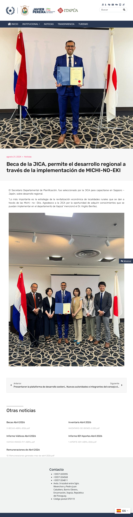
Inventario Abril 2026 (79, 422)
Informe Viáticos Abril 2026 (21, 436)
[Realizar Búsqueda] (124, 9)
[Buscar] (110, 9)
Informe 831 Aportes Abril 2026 (85, 436)
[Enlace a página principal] (42, 10)
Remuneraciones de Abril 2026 (23, 449)
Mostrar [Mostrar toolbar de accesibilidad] (126, 261)
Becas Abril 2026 (15, 422)
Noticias (28, 156)
